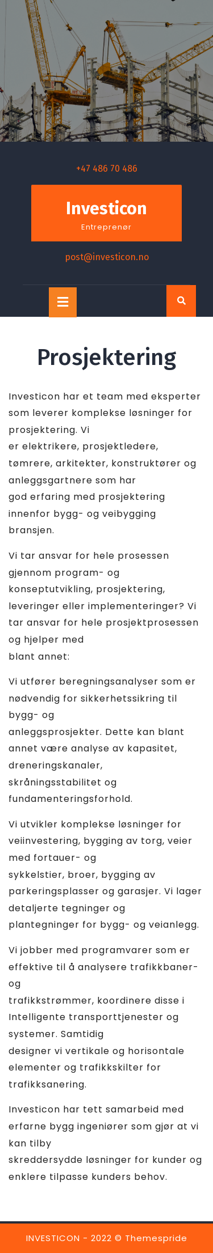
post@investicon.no (107, 257)
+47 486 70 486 (106, 168)
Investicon (106, 208)
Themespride (156, 1238)
